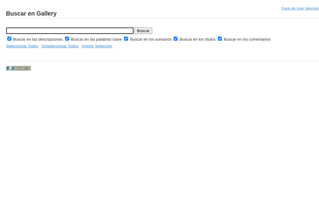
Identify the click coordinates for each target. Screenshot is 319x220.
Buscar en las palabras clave (97, 39)
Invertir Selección (97, 46)
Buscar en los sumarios (151, 39)
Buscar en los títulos (198, 39)
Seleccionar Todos (22, 46)
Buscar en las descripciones (38, 39)
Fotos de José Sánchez (300, 8)
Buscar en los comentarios (247, 39)
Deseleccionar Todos (60, 46)
